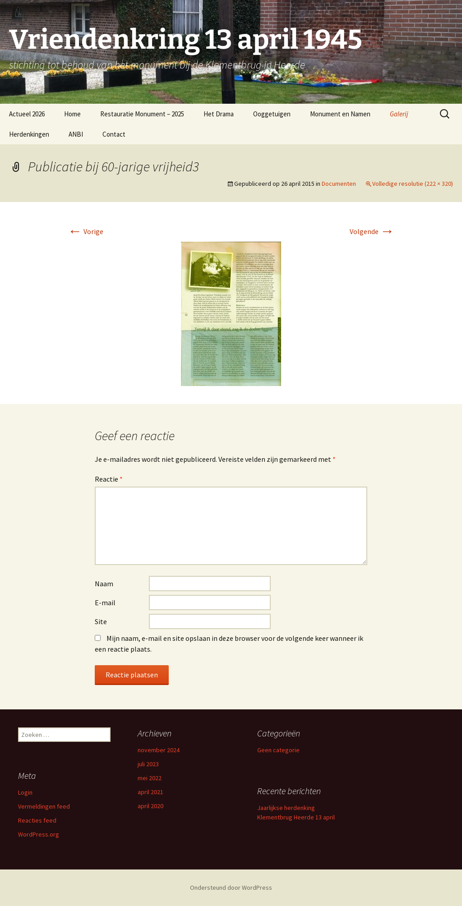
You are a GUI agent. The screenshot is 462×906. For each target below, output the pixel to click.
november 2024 (159, 750)
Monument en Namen (340, 114)
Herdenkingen (29, 134)
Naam (104, 583)
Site (101, 621)
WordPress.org (38, 834)
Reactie (109, 478)
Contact (113, 134)
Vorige (85, 231)
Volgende (372, 231)
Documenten (339, 183)
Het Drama (218, 114)
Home (72, 114)
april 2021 (150, 792)
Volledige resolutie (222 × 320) (412, 183)
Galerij (399, 114)
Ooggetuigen (272, 114)
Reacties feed (37, 820)
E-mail (105, 602)
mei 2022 (150, 778)
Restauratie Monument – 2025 (142, 114)
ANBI (76, 134)
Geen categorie (278, 750)
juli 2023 (148, 764)
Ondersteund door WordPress (231, 887)
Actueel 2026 (27, 114)
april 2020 (150, 806)
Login (25, 792)
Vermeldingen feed (44, 806)
